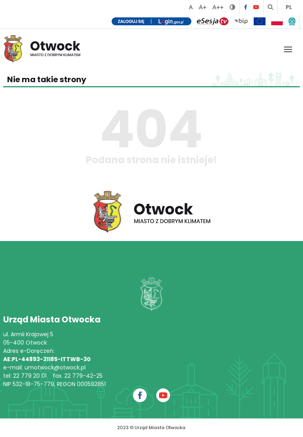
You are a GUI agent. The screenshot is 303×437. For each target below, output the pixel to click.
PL (289, 7)
